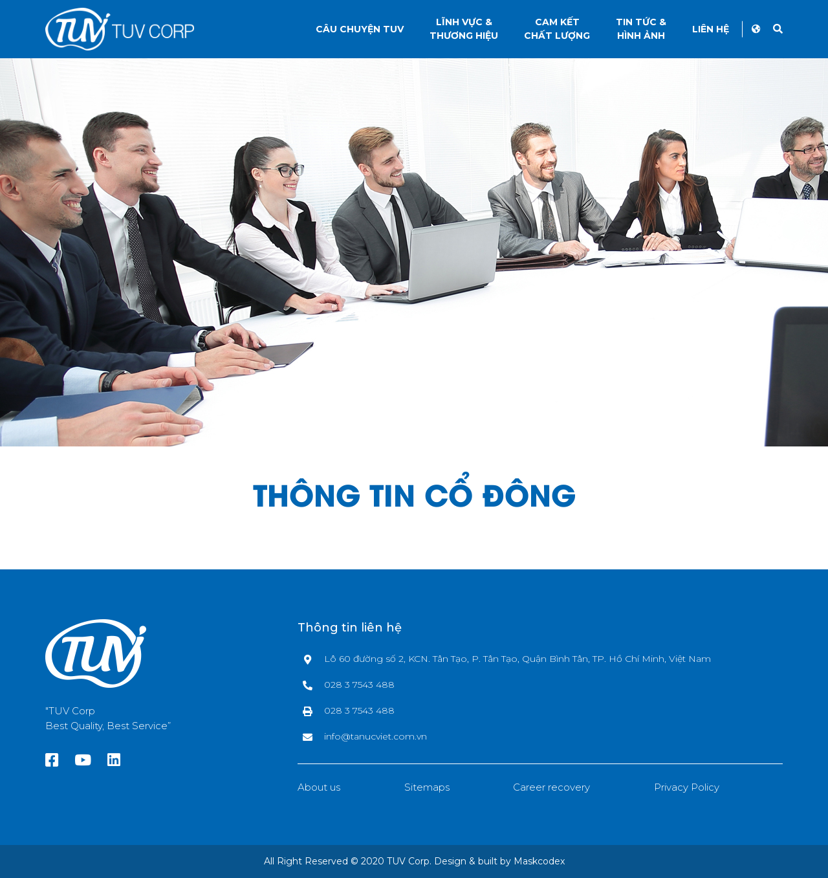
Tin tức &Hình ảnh (641, 28)
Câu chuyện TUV (360, 29)
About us (319, 787)
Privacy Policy (686, 787)
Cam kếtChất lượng (557, 28)
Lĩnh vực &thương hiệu (464, 28)
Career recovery (551, 787)
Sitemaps (427, 787)
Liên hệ (710, 29)
